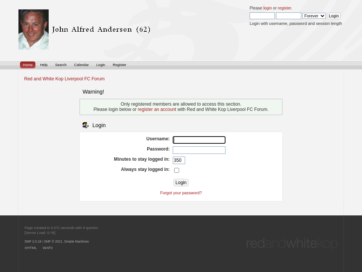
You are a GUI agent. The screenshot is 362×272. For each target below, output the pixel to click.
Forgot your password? (181, 193)
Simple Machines (76, 241)
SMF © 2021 (53, 241)
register (284, 8)
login (267, 8)
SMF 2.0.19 (33, 241)
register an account (157, 109)
